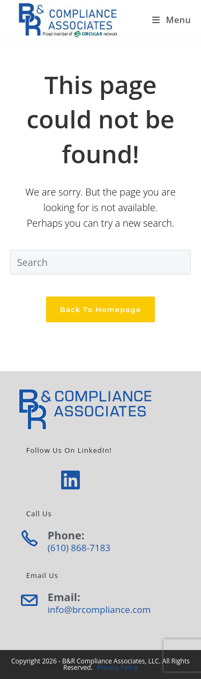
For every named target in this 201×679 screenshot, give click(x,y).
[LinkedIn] (70, 479)
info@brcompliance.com (99, 609)
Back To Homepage (101, 309)
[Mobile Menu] (171, 20)
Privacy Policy (118, 667)
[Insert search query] (100, 262)
